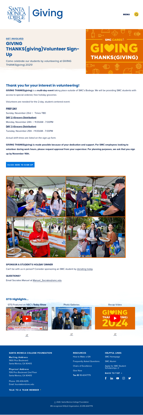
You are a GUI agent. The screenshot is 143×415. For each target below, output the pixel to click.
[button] (126, 14)
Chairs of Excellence (82, 366)
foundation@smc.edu (24, 384)
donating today (85, 269)
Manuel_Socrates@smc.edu (47, 280)
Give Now (77, 370)
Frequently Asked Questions (86, 361)
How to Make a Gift (81, 356)
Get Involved (15, 38)
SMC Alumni (110, 361)
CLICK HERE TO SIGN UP (20, 165)
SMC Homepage (112, 356)
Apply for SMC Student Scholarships (115, 367)
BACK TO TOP (113, 373)
